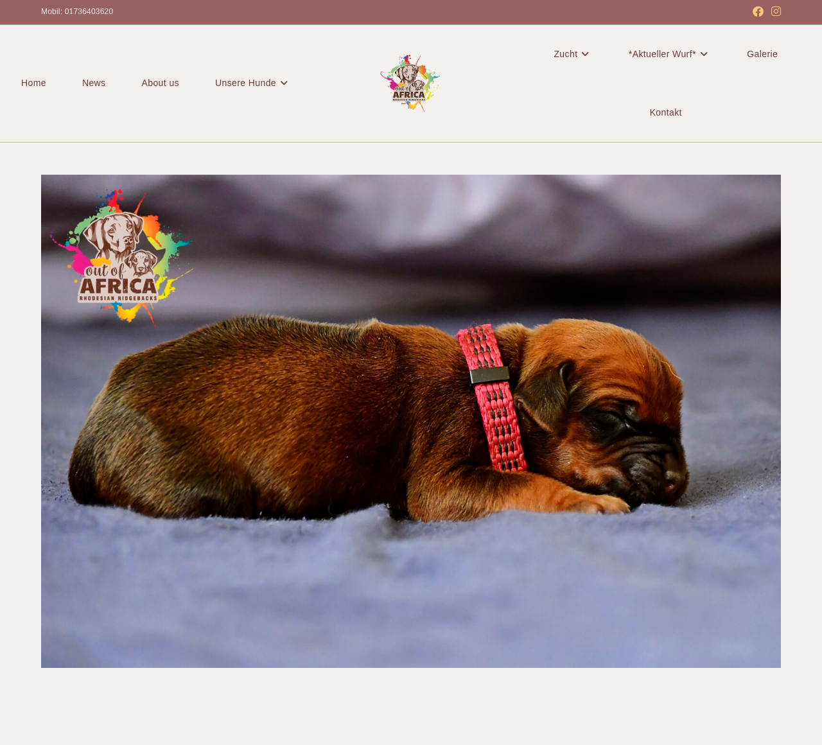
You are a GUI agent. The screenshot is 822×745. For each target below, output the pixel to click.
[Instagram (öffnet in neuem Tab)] (774, 12)
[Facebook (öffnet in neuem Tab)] (758, 12)
